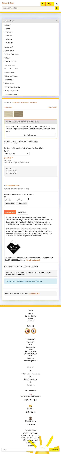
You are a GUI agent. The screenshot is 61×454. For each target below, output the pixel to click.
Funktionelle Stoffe (10, 61)
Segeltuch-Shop (8, 3)
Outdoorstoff (8, 32)
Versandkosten (34, 294)
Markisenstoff (8, 47)
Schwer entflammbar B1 (12, 87)
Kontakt (30, 314)
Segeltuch (7, 25)
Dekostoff (8, 36)
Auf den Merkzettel (13, 185)
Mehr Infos (31, 442)
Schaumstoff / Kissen (11, 76)
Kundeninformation (30, 354)
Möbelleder (9, 42)
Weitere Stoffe (9, 83)
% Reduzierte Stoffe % (11, 94)
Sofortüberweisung (30, 379)
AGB (30, 344)
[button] (57, 4)
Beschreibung (10, 212)
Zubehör (7, 58)
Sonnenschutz (9, 51)
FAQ (30, 356)
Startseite (16, 102)
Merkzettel (30, 320)
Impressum (30, 342)
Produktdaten (22, 212)
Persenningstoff (9, 72)
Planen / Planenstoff (10, 69)
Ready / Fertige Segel (11, 90)
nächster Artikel (52, 107)
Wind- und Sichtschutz (11, 54)
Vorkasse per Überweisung (30, 374)
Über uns (30, 358)
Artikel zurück (8, 107)
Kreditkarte (30, 385)
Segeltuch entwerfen (30, 135)
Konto (30, 318)
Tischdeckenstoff (9, 65)
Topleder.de (30, 424)
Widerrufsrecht (30, 351)
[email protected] (33, 260)
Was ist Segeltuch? (30, 361)
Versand (31, 349)
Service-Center (30, 316)
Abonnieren (54, 450)
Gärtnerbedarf (8, 80)
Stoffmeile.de (30, 412)
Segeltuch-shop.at (30, 400)
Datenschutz (30, 347)
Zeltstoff (7, 29)
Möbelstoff (8, 39)
